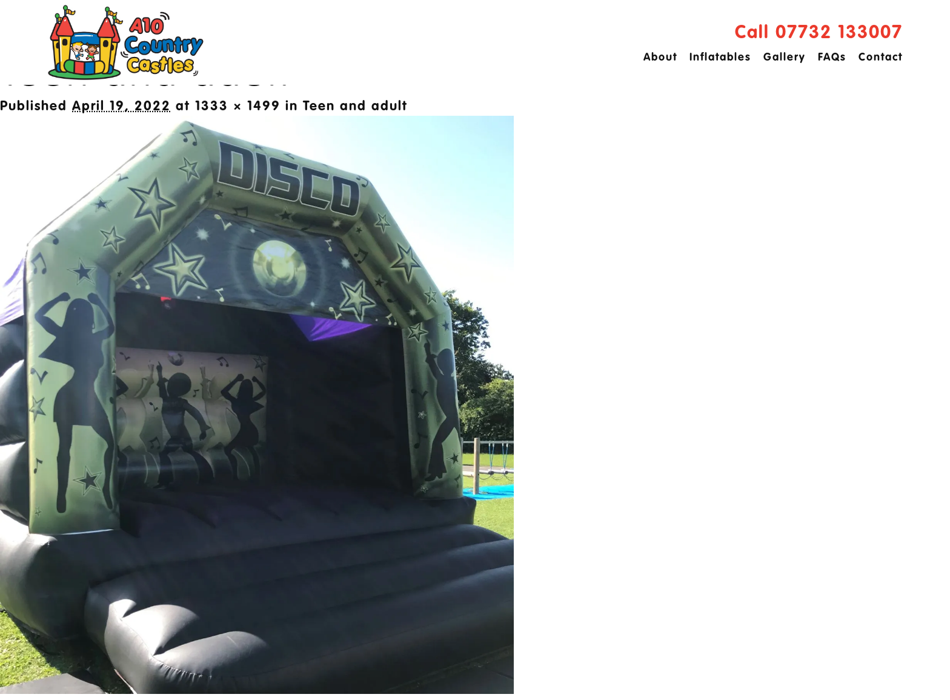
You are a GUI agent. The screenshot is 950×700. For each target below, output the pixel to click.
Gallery (784, 57)
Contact (881, 57)
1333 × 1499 (238, 106)
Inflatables (720, 57)
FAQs (832, 57)
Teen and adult (355, 106)
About (660, 57)
